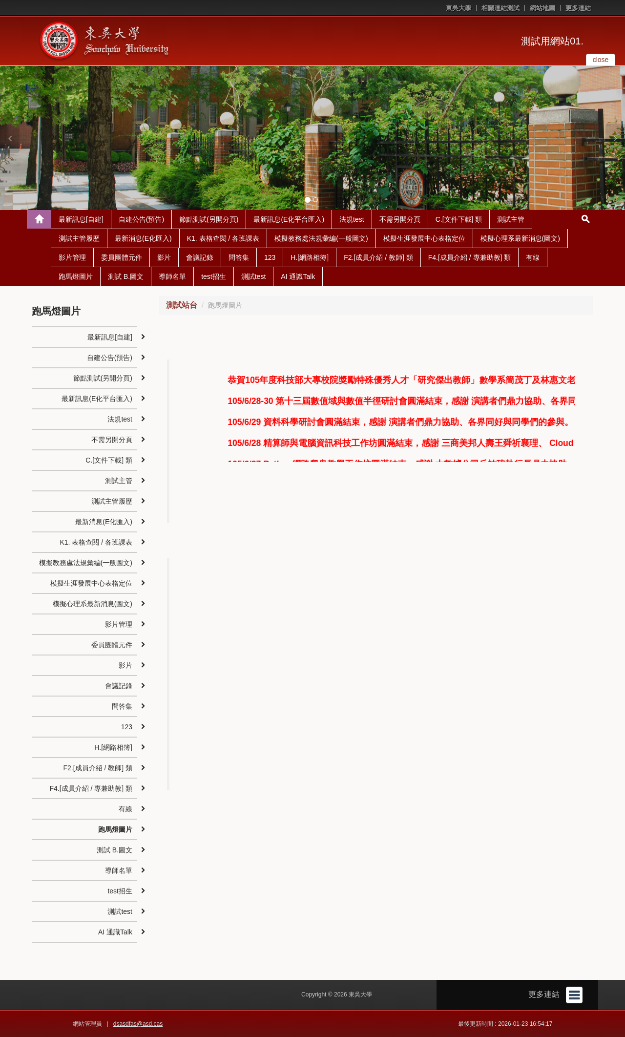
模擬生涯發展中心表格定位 (424, 238)
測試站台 (181, 305)
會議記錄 (199, 257)
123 (269, 257)
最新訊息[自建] (81, 219)
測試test (253, 276)
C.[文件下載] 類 (459, 219)
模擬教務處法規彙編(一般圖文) (321, 238)
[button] (10, 138)
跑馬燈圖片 (76, 276)
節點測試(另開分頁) (208, 219)
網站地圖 (542, 8)
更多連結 (578, 8)
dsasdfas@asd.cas (138, 1023)
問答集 (239, 257)
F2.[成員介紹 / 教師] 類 (378, 257)
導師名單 (172, 276)
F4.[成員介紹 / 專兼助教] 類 (469, 257)
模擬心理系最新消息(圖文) (520, 238)
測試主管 (510, 219)
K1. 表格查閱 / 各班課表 (223, 238)
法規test (351, 219)
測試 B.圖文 (126, 276)
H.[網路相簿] (310, 257)
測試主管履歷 (79, 238)
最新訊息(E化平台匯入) (288, 219)
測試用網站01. (552, 41)
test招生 (213, 276)
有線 (533, 257)
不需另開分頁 (399, 219)
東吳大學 (458, 8)
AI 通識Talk (298, 276)
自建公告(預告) (141, 219)
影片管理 (72, 257)
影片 (164, 257)
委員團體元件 (121, 257)
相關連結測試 (500, 8)
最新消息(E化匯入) (143, 238)
